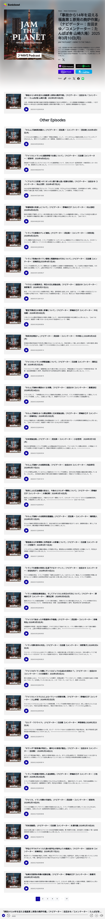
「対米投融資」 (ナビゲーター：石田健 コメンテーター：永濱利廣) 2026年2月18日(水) (59, 825)
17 (66, 899)
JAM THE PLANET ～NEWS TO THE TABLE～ (74, 42)
